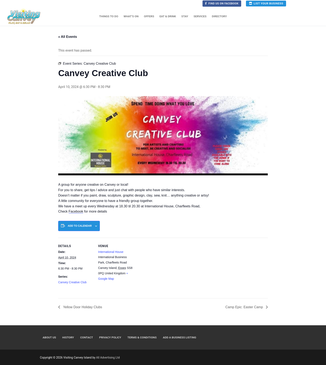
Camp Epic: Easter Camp (244, 307)
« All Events (67, 36)
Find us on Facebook (221, 3)
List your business (266, 3)
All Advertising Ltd (108, 357)
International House (110, 252)
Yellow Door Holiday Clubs (82, 307)
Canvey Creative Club (72, 282)
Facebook (76, 211)
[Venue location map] (160, 266)
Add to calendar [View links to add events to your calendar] (80, 225)
